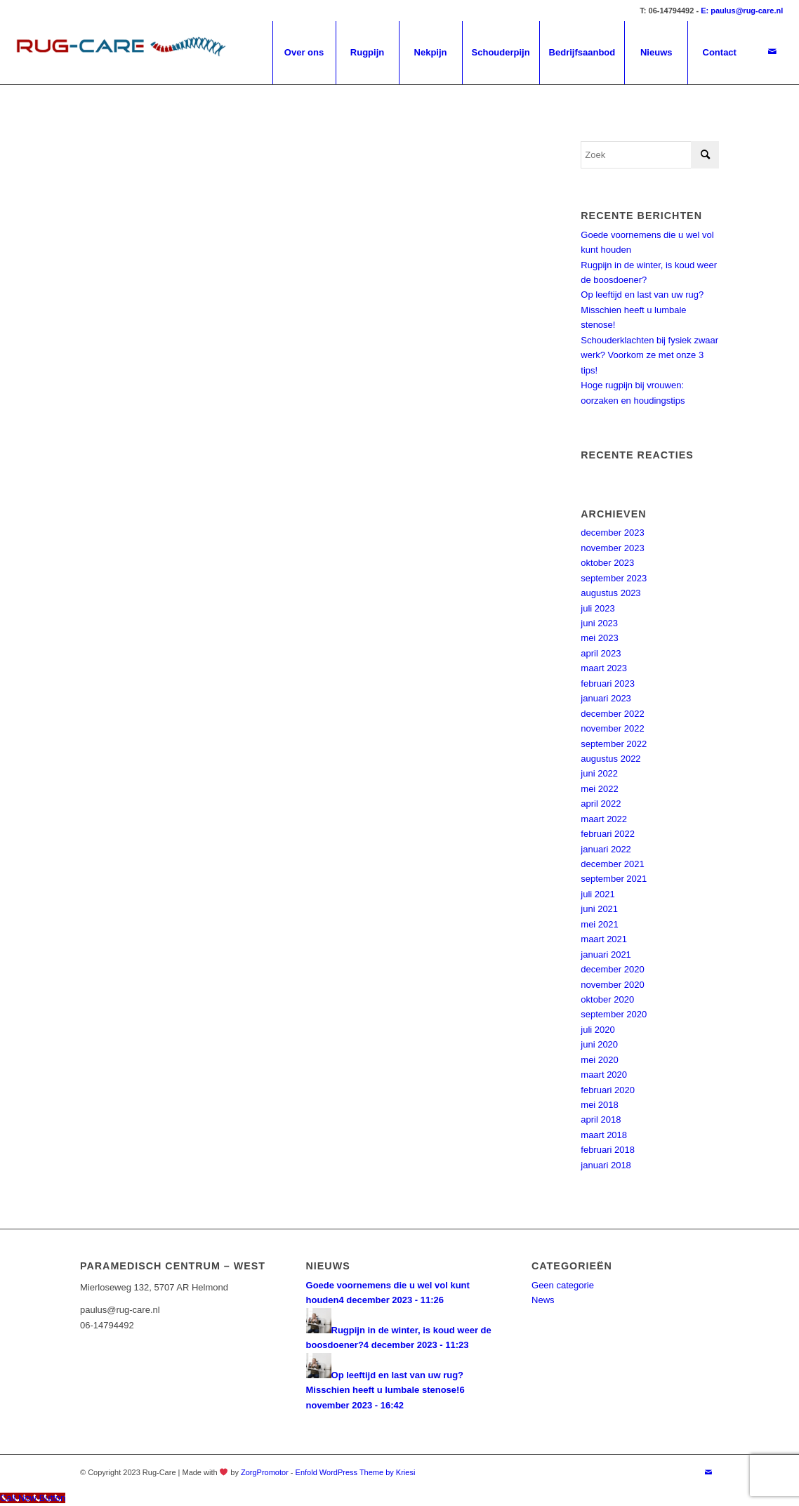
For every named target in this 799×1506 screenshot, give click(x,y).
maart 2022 (604, 819)
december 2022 (612, 713)
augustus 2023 (610, 593)
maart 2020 (604, 1074)
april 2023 (601, 653)
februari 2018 (608, 1149)
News (543, 1300)
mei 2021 (599, 924)
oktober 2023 (607, 562)
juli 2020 (597, 1029)
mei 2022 (599, 789)
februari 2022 (608, 833)
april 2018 (601, 1119)
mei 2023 (599, 638)
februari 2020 (608, 1090)
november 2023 (612, 548)
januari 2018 (606, 1165)
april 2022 (601, 803)
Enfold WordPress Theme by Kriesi (356, 1472)
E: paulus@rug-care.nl (742, 10)
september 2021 (614, 878)
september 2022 (614, 744)
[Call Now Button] (32, 1498)
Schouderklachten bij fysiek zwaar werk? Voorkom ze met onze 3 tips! (649, 355)
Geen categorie (562, 1285)
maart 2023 (604, 668)
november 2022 (612, 728)
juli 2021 (597, 894)
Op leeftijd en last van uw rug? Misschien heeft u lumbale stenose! (642, 309)
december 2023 (612, 532)
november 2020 (612, 984)
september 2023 (614, 578)
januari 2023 (606, 698)
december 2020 (612, 969)
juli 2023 (597, 608)
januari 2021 (606, 954)
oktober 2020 (607, 999)
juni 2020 (599, 1044)
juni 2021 (599, 909)
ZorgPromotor (265, 1472)
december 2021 (612, 864)
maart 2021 (604, 939)
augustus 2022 (610, 758)
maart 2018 (604, 1135)
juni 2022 (599, 773)
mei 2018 (599, 1104)
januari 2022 (606, 849)
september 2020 (614, 1014)
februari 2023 (608, 683)
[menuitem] (304, 52)
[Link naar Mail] (772, 51)
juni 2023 (599, 623)
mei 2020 (599, 1060)
